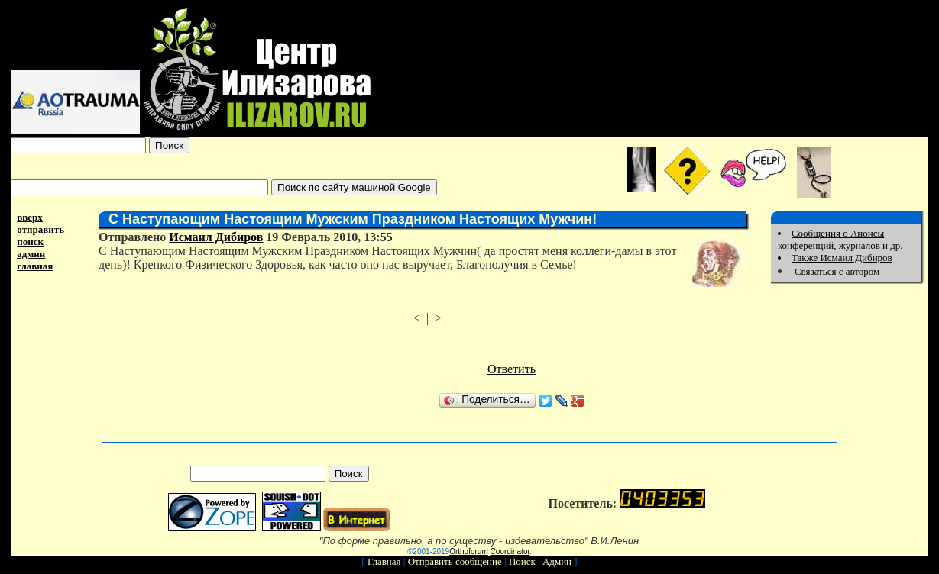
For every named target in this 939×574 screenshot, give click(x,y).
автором (863, 271)
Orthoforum (468, 551)
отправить (40, 229)
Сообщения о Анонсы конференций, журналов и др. (840, 239)
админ (31, 254)
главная (35, 266)
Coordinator (510, 551)
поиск (30, 241)
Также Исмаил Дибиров (842, 257)
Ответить (511, 369)
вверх (30, 217)
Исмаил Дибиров (216, 237)
